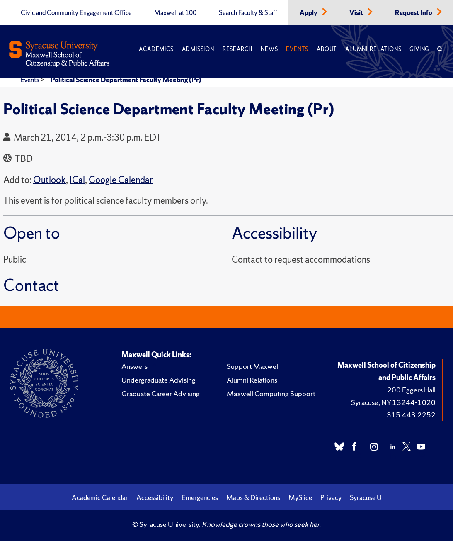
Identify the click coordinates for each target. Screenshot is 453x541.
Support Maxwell (253, 366)
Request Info (414, 13)
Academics (156, 49)
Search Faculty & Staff (248, 13)
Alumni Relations (373, 49)
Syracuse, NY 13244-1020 (393, 402)
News (269, 49)
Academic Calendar (100, 497)
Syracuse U (366, 497)
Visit (356, 13)
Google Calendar (121, 180)
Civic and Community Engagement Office (76, 13)
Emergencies (200, 497)
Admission (198, 49)
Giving (419, 49)
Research (237, 49)
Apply (309, 13)
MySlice (300, 497)
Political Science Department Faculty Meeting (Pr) (126, 79)
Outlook (49, 180)
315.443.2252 (411, 414)
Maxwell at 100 (175, 13)
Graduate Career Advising (160, 393)
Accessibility (154, 497)
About (327, 49)
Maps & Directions (253, 497)
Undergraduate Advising (158, 380)
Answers (134, 366)
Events (297, 49)
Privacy (331, 497)
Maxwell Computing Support (271, 393)
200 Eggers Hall (411, 390)
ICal (77, 180)
